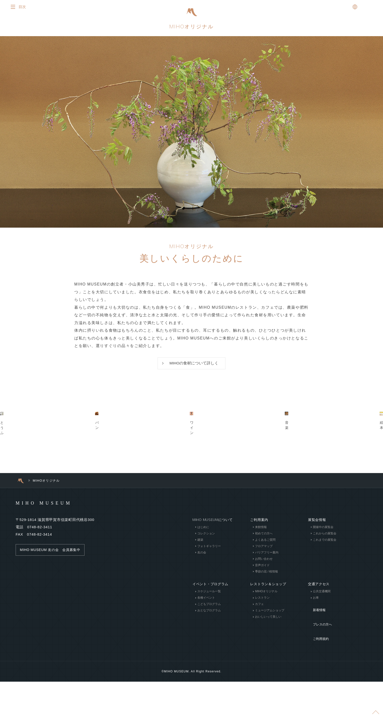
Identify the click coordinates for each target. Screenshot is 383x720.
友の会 (201, 612)
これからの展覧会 (324, 593)
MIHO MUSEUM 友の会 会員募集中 (52, 609)
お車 (316, 657)
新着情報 (315, 666)
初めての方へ (264, 593)
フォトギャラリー (209, 605)
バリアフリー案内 (266, 612)
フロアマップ (264, 605)
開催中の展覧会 (323, 586)
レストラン (262, 657)
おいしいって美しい (268, 676)
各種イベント (206, 657)
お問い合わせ (264, 618)
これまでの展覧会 (324, 599)
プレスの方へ (319, 673)
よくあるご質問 (265, 599)
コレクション (206, 593)
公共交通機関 (321, 651)
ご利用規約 (317, 680)
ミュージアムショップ (269, 670)
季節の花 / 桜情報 (266, 631)
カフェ (259, 663)
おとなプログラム (209, 670)
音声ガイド (262, 624)
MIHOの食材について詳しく (194, 366)
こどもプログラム (209, 663)
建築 (200, 599)
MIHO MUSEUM (53, 562)
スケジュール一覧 (209, 651)
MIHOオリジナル (191, 27)
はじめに (203, 586)
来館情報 (261, 586)
